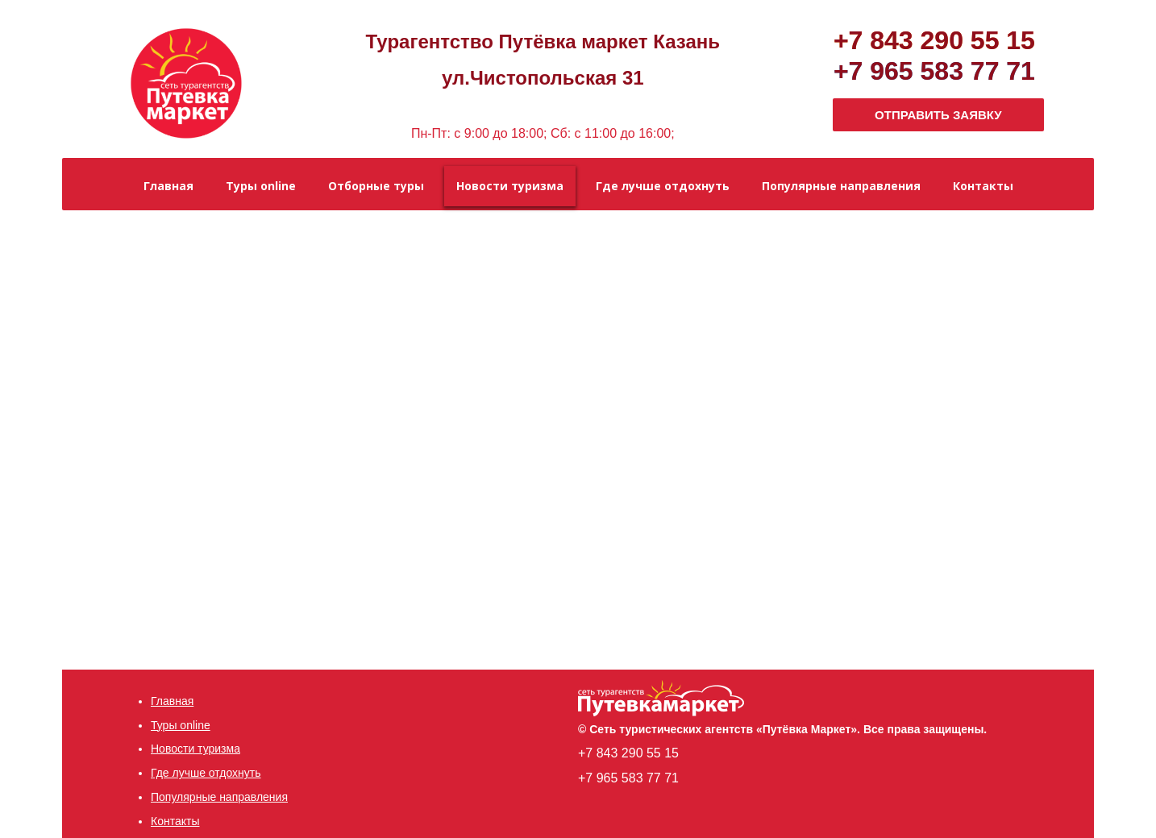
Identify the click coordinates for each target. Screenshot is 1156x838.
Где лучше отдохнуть (206, 772)
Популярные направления (219, 796)
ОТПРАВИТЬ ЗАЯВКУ (938, 115)
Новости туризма (195, 748)
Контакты (175, 821)
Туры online (180, 725)
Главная (172, 701)
